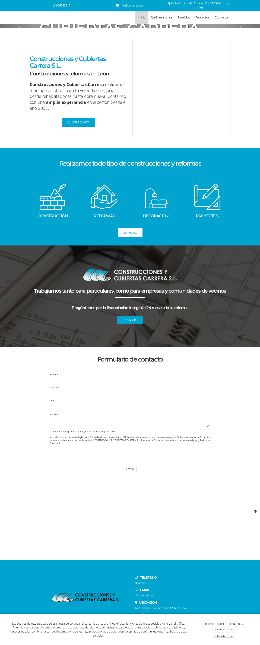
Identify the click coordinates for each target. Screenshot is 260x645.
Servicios (184, 17)
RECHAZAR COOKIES (215, 623)
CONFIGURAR (237, 623)
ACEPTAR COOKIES (224, 629)
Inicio (141, 17)
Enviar (130, 469)
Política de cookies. (224, 636)
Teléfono (54, 387)
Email (52, 400)
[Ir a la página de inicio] (26, 17)
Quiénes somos (161, 17)
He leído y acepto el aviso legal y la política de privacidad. (83, 431)
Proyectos (202, 17)
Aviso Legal (192, 440)
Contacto (221, 17)
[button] (19, 26)
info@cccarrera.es (132, 5)
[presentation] (76, 454)
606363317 (63, 5)
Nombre (54, 374)
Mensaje (54, 414)
